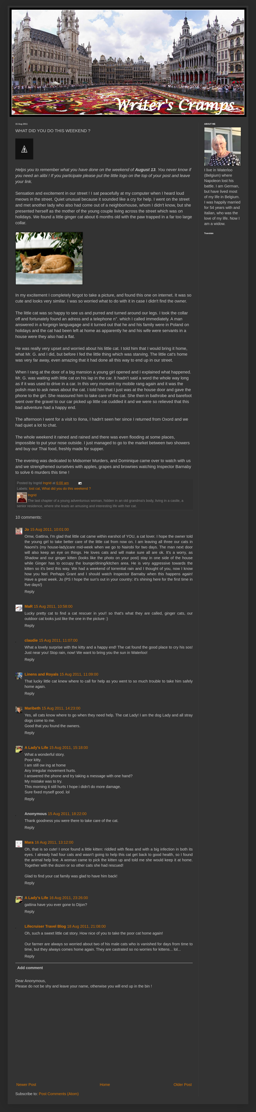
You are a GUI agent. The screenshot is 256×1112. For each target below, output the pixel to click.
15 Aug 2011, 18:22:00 (67, 814)
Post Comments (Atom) (59, 1094)
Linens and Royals (42, 674)
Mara (29, 842)
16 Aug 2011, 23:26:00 (68, 898)
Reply (29, 591)
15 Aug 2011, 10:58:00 (53, 606)
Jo (27, 529)
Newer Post (26, 1084)
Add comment (30, 968)
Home (105, 1084)
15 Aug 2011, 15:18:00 (68, 747)
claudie (31, 640)
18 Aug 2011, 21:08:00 (86, 926)
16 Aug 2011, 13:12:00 (54, 842)
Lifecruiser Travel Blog (45, 926)
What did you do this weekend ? (66, 488)
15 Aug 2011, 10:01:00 (49, 529)
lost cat (34, 488)
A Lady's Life (36, 747)
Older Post (183, 1084)
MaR (29, 606)
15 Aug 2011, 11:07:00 (58, 640)
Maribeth (32, 708)
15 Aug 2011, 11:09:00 (79, 674)
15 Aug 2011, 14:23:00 (61, 708)
